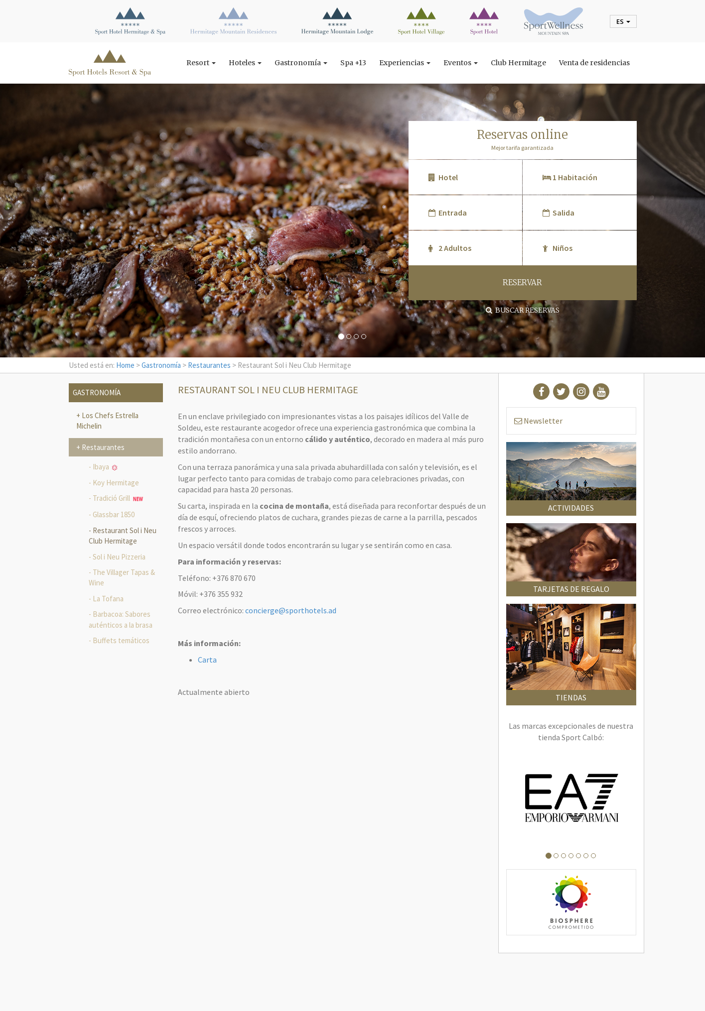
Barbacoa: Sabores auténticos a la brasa (120, 619)
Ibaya (105, 466)
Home (125, 365)
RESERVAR (522, 282)
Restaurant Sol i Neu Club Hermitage (122, 536)
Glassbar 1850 (114, 514)
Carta (207, 660)
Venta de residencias (594, 62)
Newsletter (538, 421)
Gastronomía (301, 62)
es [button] (623, 21)
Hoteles (245, 62)
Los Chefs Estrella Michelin (107, 421)
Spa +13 (353, 62)
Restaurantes (209, 365)
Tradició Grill (118, 498)
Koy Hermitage (116, 482)
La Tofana (108, 598)
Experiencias (404, 62)
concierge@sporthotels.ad (290, 610)
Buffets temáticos (121, 640)
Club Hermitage (518, 62)
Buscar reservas (523, 310)
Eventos (460, 62)
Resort (201, 62)
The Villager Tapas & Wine (122, 577)
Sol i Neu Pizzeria (119, 557)
